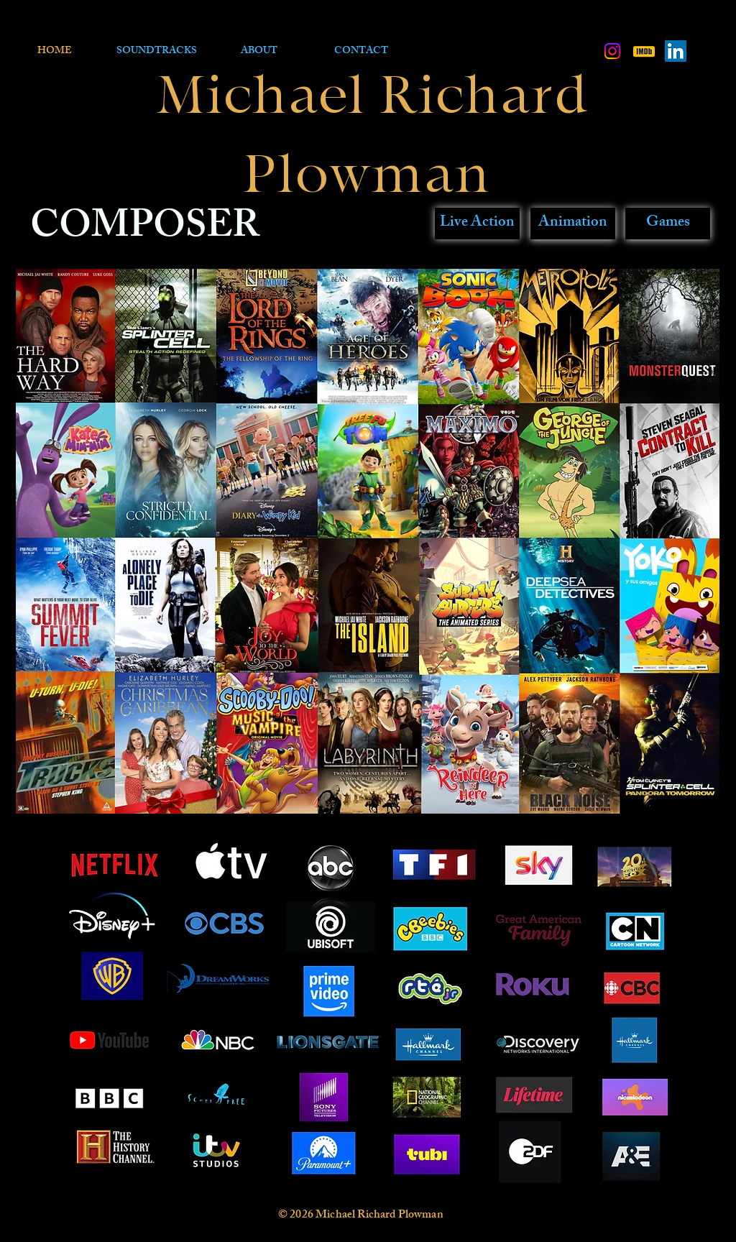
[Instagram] (612, 51)
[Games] (667, 223)
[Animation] (572, 223)
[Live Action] (477, 223)
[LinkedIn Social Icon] (675, 51)
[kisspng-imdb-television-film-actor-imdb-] (644, 51)
